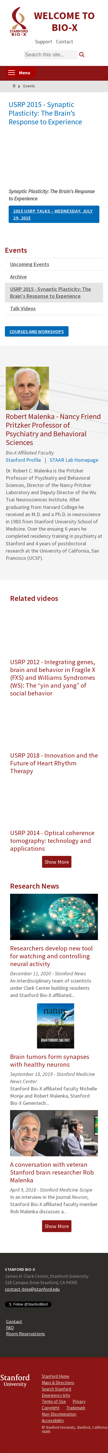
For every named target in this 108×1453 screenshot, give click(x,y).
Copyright (51, 1407)
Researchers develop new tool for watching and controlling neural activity (51, 956)
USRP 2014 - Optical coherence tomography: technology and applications (52, 840)
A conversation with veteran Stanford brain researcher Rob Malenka (52, 1172)
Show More (57, 861)
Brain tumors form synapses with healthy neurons (49, 1060)
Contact (64, 41)
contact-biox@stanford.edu (32, 1289)
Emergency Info (56, 1395)
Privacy (79, 1401)
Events (29, 85)
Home (14, 86)
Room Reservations (25, 1333)
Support (43, 41)
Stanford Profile (23, 460)
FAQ (10, 1327)
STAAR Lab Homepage (74, 460)
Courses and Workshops (37, 331)
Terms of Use (54, 1401)
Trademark (75, 1407)
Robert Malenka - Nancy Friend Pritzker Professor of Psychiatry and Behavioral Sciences (53, 429)
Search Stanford (56, 1389)
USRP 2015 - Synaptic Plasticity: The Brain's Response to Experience (50, 292)
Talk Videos (23, 308)
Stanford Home (55, 1376)
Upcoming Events (29, 264)
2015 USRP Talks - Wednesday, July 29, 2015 (53, 214)
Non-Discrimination (59, 1414)
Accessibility (53, 1420)
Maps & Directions (58, 1382)
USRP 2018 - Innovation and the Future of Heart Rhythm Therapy (54, 763)
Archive (18, 276)
